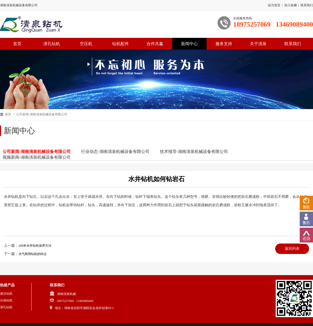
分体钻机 (6, 300)
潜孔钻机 (51, 44)
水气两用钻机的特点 (33, 254)
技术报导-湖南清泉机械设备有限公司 (194, 151)
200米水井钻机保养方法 (35, 245)
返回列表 (292, 249)
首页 (8, 114)
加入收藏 (290, 5)
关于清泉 (258, 44)
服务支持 (223, 44)
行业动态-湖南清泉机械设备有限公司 (115, 151)
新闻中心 (189, 44)
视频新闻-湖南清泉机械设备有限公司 (37, 157)
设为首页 (274, 5)
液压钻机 (6, 293)
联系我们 (306, 5)
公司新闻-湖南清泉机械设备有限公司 (37, 151)
